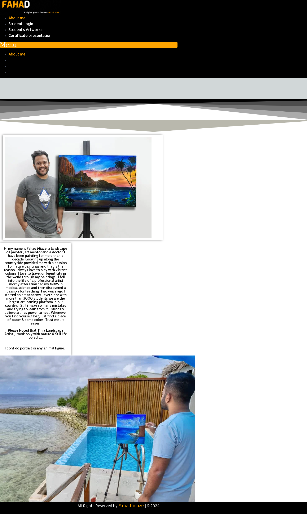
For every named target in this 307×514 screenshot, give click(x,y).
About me (17, 18)
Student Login (20, 24)
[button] (88, 45)
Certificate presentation (29, 35)
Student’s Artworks (25, 29)
